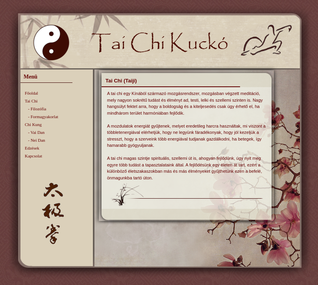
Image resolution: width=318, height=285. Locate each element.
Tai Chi (31, 101)
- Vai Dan (34, 132)
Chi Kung (33, 124)
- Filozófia (35, 108)
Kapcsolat (33, 155)
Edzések (32, 148)
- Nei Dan (35, 140)
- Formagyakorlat (41, 116)
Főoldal (31, 93)
